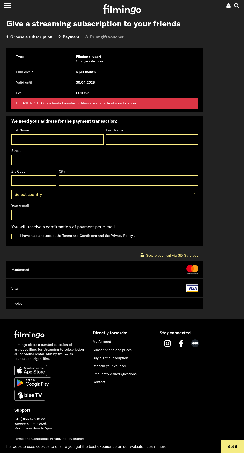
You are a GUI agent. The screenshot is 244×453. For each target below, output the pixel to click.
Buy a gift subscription (110, 358)
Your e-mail (20, 205)
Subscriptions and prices (112, 350)
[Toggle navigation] (7, 5)
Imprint (78, 439)
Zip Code (18, 171)
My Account (102, 341)
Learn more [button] (156, 446)
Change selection (89, 61)
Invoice (16, 303)
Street (16, 150)
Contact (99, 382)
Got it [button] (232, 447)
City (62, 171)
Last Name (114, 130)
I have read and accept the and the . (77, 236)
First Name (20, 130)
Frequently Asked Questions (115, 374)
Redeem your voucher (109, 366)
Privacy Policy (122, 236)
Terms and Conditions (79, 236)
